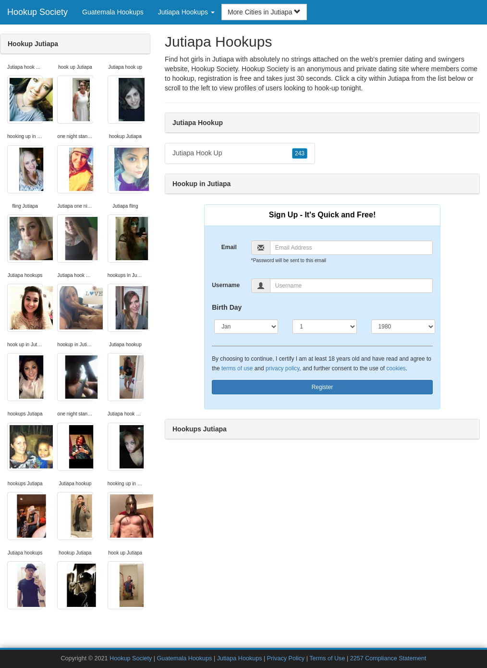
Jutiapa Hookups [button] (186, 12)
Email (229, 247)
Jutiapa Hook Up (239, 153)
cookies (395, 368)
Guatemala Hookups (113, 12)
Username (226, 285)
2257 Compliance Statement (388, 658)
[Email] (351, 247)
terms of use (237, 368)
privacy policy (282, 368)
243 (299, 153)
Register (322, 387)
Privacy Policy (285, 658)
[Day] (324, 326)
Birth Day (227, 307)
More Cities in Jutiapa (264, 12)
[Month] (246, 326)
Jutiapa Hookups (239, 658)
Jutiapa (399, 78)
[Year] (403, 326)
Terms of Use (327, 658)
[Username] (351, 285)
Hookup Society (37, 12)
